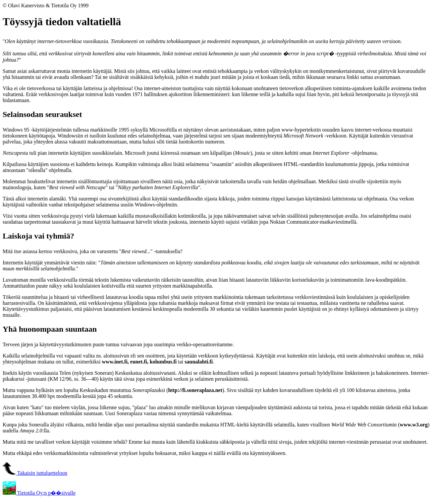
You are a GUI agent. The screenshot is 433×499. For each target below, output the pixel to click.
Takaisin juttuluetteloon (35, 473)
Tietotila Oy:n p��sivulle (39, 493)
